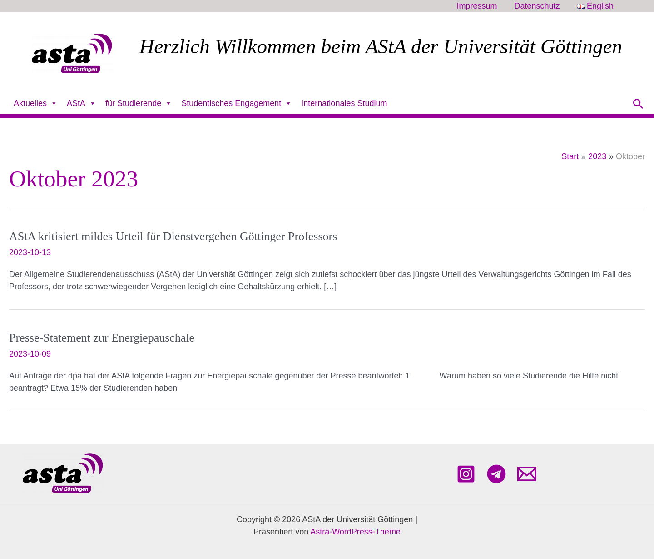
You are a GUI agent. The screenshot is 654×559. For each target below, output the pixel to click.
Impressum (479, 6)
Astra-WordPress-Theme (355, 531)
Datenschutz (538, 6)
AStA (81, 103)
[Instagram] (466, 473)
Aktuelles (36, 103)
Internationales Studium (344, 103)
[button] (638, 104)
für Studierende (138, 103)
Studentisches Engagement (236, 103)
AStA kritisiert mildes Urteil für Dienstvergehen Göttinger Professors (173, 236)
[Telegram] (496, 473)
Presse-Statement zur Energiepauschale (101, 337)
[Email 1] (526, 473)
